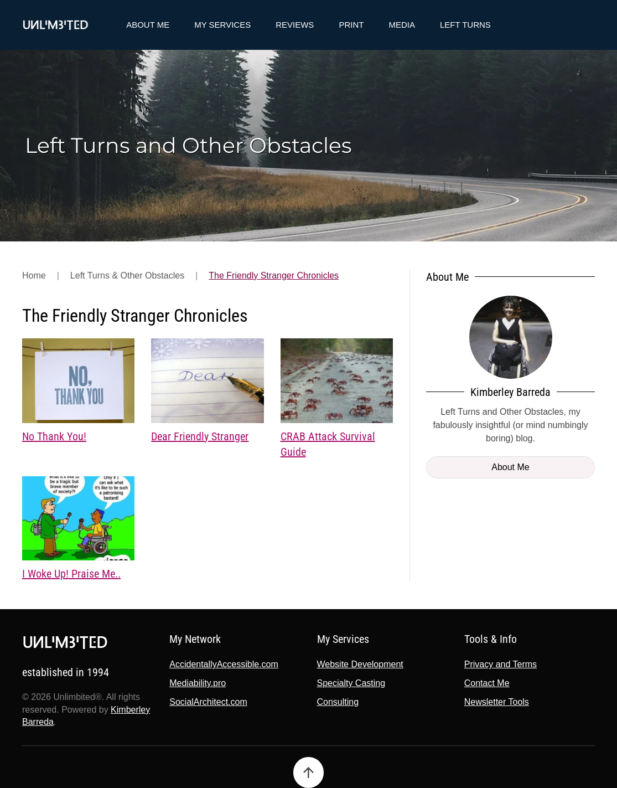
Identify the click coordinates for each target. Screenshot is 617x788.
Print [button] (351, 24)
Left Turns (465, 24)
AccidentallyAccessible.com (222, 664)
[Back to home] (55, 25)
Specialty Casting (349, 683)
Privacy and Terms (499, 664)
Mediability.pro (196, 683)
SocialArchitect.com (207, 702)
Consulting (336, 702)
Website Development (358, 664)
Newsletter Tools (495, 702)
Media (401, 24)
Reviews (295, 24)
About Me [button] (147, 24)
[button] (307, 772)
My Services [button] (222, 24)
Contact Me (485, 683)
